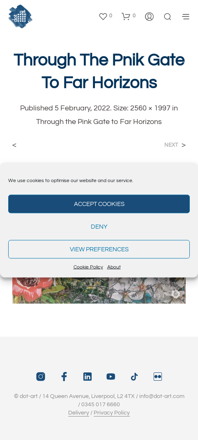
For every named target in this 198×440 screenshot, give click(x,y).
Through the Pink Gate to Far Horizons (99, 122)
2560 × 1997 (150, 108)
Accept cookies (99, 204)
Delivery (78, 413)
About (114, 267)
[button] (105, 16)
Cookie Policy (88, 267)
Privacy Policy (112, 413)
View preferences (99, 249)
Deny (99, 226)
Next (171, 145)
